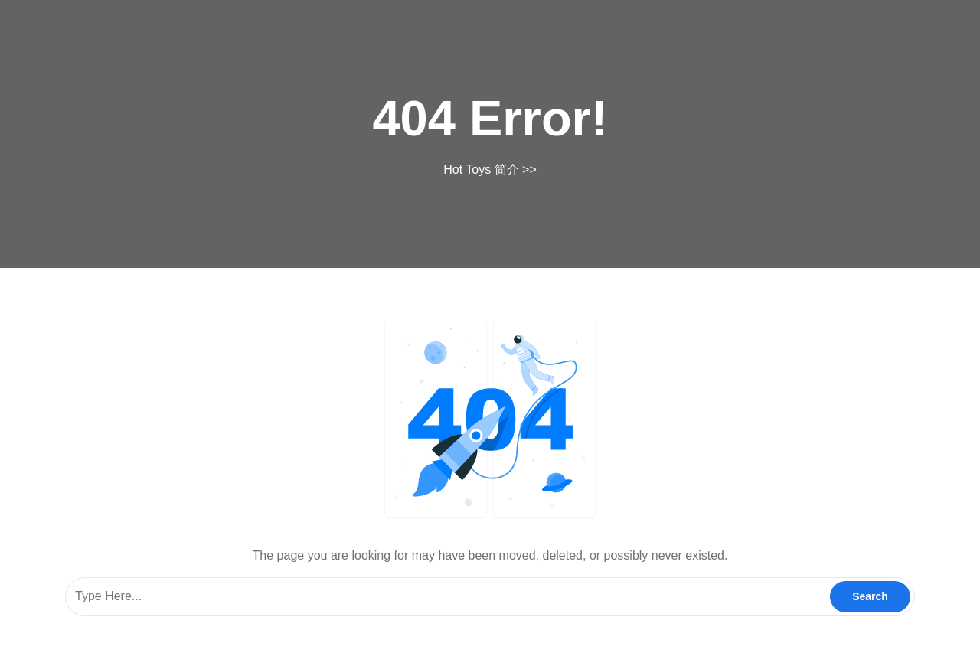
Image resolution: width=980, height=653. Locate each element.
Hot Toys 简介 (480, 169)
